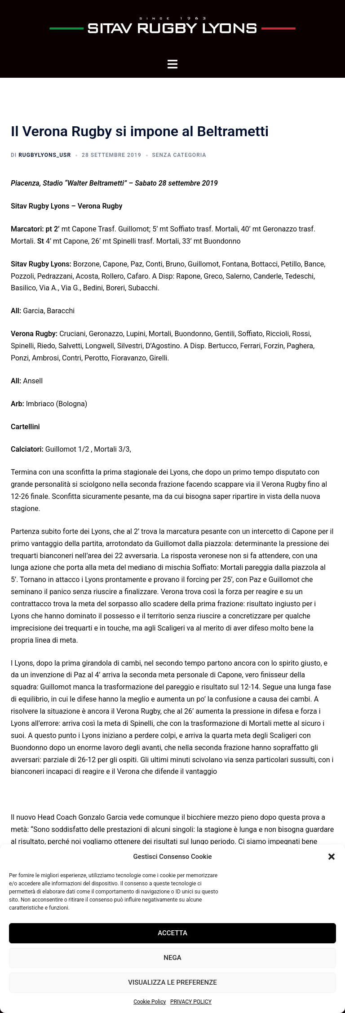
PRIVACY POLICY (191, 1002)
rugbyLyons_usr (44, 155)
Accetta (172, 933)
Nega (172, 958)
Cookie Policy (149, 1002)
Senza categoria (179, 155)
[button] (331, 856)
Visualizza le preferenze (172, 982)
